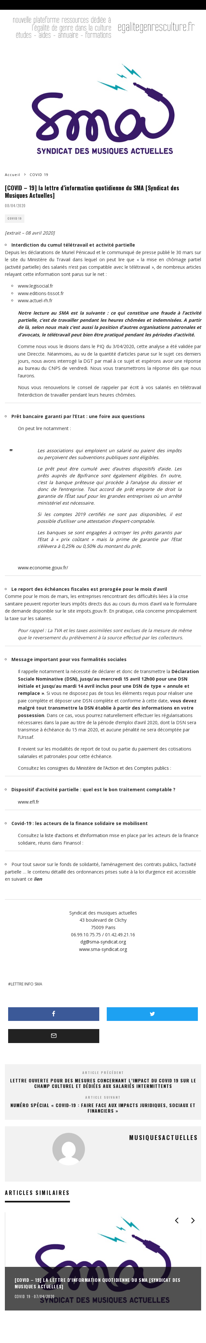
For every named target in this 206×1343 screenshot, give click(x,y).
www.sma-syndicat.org (103, 949)
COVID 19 (14, 218)
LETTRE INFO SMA (26, 984)
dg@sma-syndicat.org (103, 942)
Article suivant (103, 1097)
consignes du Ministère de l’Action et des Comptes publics (108, 768)
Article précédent (103, 1072)
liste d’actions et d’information (76, 835)
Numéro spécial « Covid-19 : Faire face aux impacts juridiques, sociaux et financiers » (103, 1108)
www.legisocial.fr (35, 286)
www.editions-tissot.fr (41, 293)
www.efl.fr (28, 802)
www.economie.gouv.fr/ (43, 567)
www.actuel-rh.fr (35, 300)
